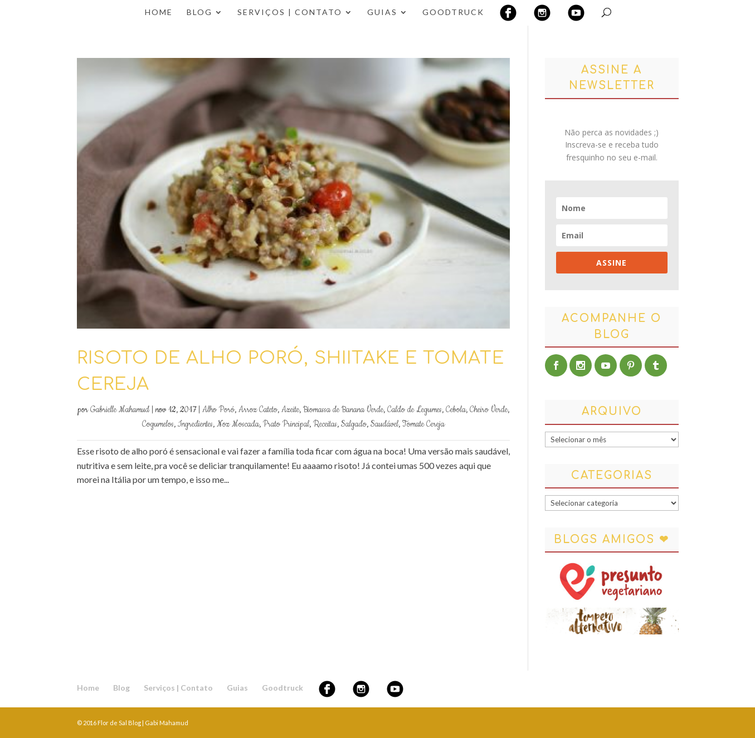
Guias (382, 12)
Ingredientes (195, 424)
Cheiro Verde (489, 410)
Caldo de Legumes (414, 410)
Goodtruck (453, 12)
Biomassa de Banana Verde (343, 410)
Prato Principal (286, 424)
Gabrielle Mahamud (119, 410)
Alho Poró (218, 410)
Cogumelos (158, 424)
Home (159, 12)
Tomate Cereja (423, 424)
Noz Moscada (238, 424)
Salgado (354, 424)
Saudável (384, 424)
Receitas (325, 424)
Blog (199, 12)
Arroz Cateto (257, 410)
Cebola (456, 410)
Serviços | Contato (289, 12)
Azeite (290, 410)
